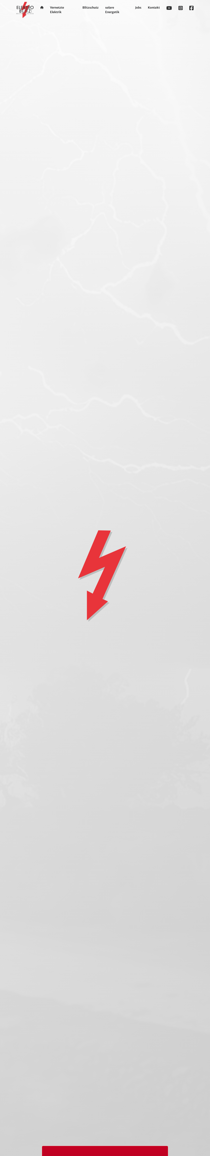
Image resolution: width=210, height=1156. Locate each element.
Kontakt (154, 7)
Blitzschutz (90, 7)
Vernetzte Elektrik (57, 10)
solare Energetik (112, 10)
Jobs (138, 7)
